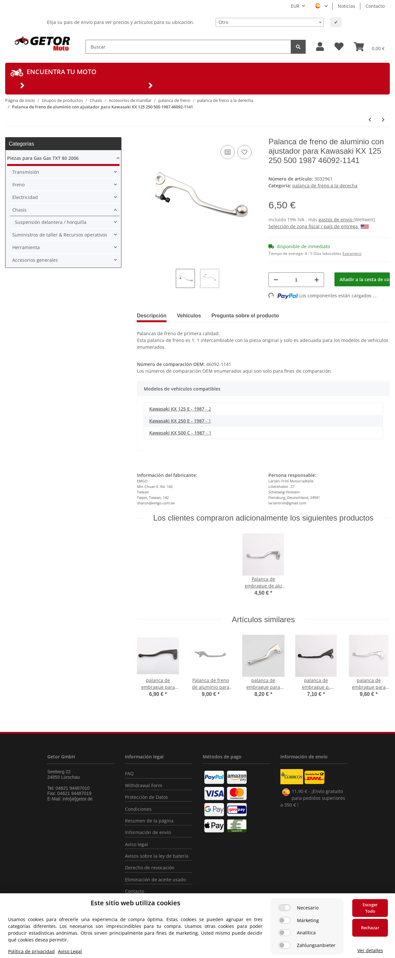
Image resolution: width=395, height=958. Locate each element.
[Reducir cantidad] (276, 280)
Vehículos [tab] (189, 315)
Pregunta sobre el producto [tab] (245, 315)
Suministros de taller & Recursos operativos (59, 235)
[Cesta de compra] (369, 46)
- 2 (180, 409)
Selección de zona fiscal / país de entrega (318, 226)
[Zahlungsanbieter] (284, 945)
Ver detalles (370, 950)
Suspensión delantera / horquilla (50, 222)
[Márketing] (284, 920)
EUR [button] (295, 6)
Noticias (346, 6)
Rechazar (370, 927)
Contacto (375, 6)
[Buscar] (188, 47)
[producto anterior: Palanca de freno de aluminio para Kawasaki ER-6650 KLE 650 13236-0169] (370, 120)
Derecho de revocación (150, 867)
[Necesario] (284, 907)
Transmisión (25, 172)
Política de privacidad (31, 951)
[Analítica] (284, 932)
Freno (18, 185)
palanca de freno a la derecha (324, 185)
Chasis (19, 210)
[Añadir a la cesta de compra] (362, 279)
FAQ (129, 773)
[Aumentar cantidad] (317, 280)
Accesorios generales (35, 260)
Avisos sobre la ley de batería (156, 856)
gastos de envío (336, 219)
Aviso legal (136, 844)
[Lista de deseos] (339, 46)
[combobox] (270, 22)
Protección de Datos (146, 797)
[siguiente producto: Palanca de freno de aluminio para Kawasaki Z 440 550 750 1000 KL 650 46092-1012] (383, 120)
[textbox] (269, 22)
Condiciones (138, 809)
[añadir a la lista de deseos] (244, 152)
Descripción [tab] (152, 315)
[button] (320, 46)
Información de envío (148, 832)
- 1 (180, 421)
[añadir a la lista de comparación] (227, 152)
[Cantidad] (296, 280)
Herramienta (26, 247)
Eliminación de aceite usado (155, 879)
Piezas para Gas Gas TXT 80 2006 (43, 158)
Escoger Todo (370, 908)
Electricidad (25, 197)
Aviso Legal (70, 951)
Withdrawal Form (143, 785)
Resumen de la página (149, 821)
